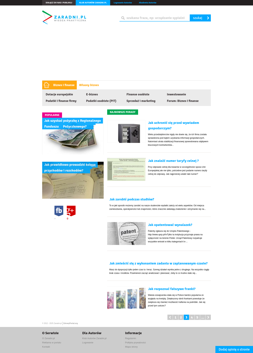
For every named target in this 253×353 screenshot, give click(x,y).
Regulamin (130, 338)
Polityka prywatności (135, 342)
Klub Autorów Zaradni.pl (94, 338)
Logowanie (87, 342)
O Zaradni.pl (48, 338)
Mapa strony (131, 346)
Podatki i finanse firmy (61, 101)
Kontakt (46, 346)
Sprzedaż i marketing (140, 101)
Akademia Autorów (147, 2)
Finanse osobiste (137, 94)
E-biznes (92, 94)
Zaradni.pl (57, 323)
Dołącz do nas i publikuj (59, 2)
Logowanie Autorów (123, 2)
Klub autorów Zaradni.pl (93, 2)
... (202, 317)
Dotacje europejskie (59, 94)
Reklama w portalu (51, 342)
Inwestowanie (176, 94)
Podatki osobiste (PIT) (101, 101)
